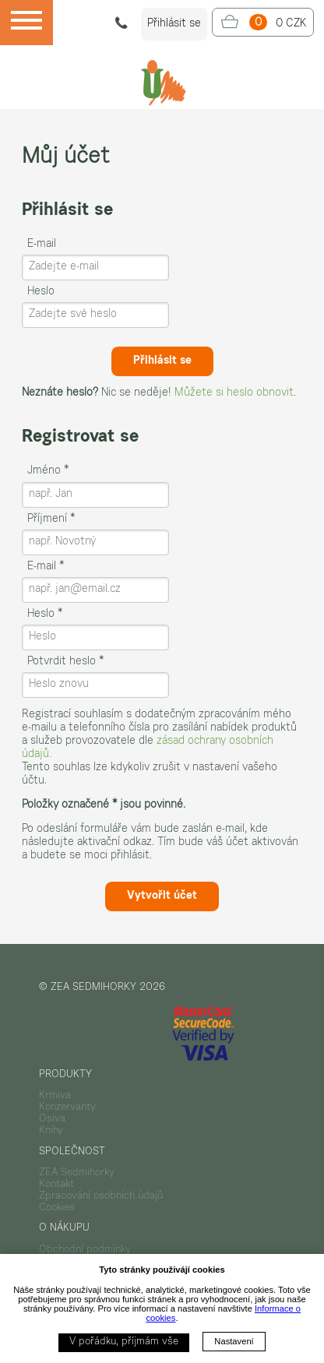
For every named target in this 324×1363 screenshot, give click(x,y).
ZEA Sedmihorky (76, 1173)
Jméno (48, 471)
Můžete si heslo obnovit (234, 393)
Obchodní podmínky (85, 1250)
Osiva (52, 1119)
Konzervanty (67, 1107)
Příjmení (51, 519)
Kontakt (56, 1184)
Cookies (57, 1208)
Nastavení (233, 1341)
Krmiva (55, 1096)
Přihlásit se (162, 361)
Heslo (41, 292)
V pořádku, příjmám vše (123, 1342)
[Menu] (26, 22)
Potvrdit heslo (65, 662)
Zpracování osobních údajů (101, 1196)
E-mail (41, 244)
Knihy (51, 1131)
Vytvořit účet (162, 896)
